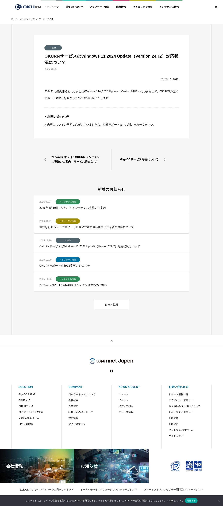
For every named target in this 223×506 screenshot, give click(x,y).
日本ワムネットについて (81, 394)
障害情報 (121, 6)
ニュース (123, 394)
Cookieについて (175, 500)
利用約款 (173, 418)
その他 (53, 48)
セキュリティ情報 (142, 6)
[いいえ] (218, 500)
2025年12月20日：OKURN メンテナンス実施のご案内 (73, 285)
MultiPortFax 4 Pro (28, 418)
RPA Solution (25, 424)
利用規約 (173, 424)
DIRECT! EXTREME (31, 412)
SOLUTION (25, 386)
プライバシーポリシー (181, 400)
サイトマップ (176, 435)
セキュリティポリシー (181, 412)
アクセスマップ (77, 424)
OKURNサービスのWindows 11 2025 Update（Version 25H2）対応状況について (89, 246)
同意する (191, 500)
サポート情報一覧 (178, 394)
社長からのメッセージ (80, 412)
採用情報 (73, 418)
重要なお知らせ (74, 6)
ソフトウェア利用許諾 (181, 429)
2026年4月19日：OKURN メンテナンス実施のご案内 (72, 207)
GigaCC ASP (27, 394)
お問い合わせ (179, 386)
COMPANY (75, 386)
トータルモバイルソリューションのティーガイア (108, 489)
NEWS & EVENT (129, 386)
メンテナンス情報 (169, 6)
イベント (123, 400)
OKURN (24, 400)
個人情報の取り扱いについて (184, 406)
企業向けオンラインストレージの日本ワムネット (47, 489)
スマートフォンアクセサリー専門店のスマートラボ (173, 489)
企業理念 (73, 406)
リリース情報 (126, 412)
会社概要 (73, 400)
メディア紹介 (126, 406)
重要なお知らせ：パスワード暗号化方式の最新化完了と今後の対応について (86, 227)
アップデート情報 (99, 6)
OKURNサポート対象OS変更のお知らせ (64, 265)
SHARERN (25, 406)
